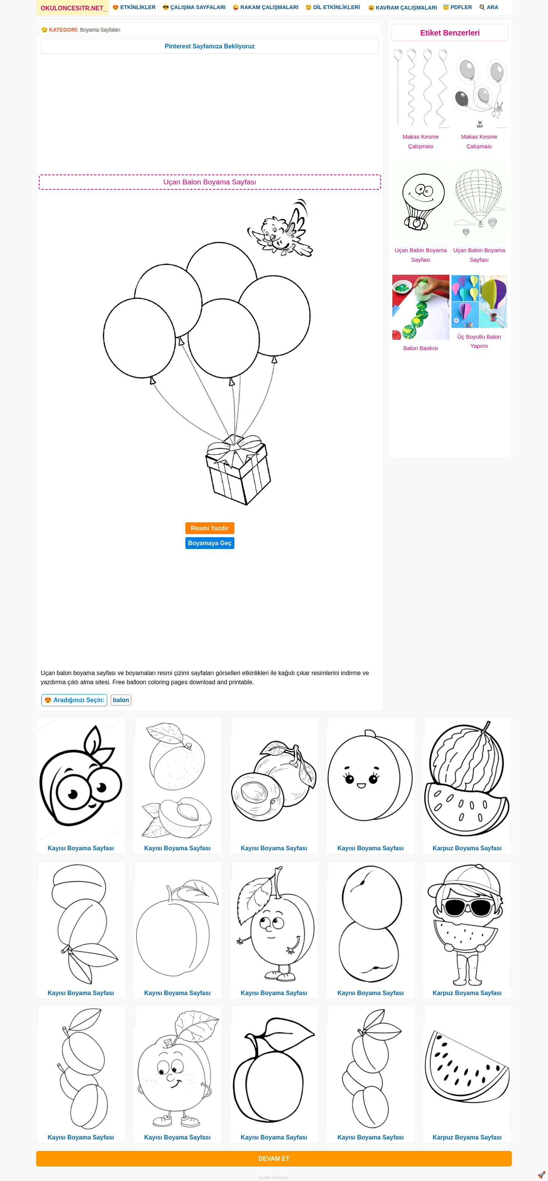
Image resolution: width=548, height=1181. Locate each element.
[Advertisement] (210, 113)
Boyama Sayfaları (100, 30)
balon (121, 700)
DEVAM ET (273, 1158)
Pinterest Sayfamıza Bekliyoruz (210, 46)
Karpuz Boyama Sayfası (467, 848)
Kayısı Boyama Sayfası (81, 848)
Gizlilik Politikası (274, 1177)
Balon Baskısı (420, 348)
